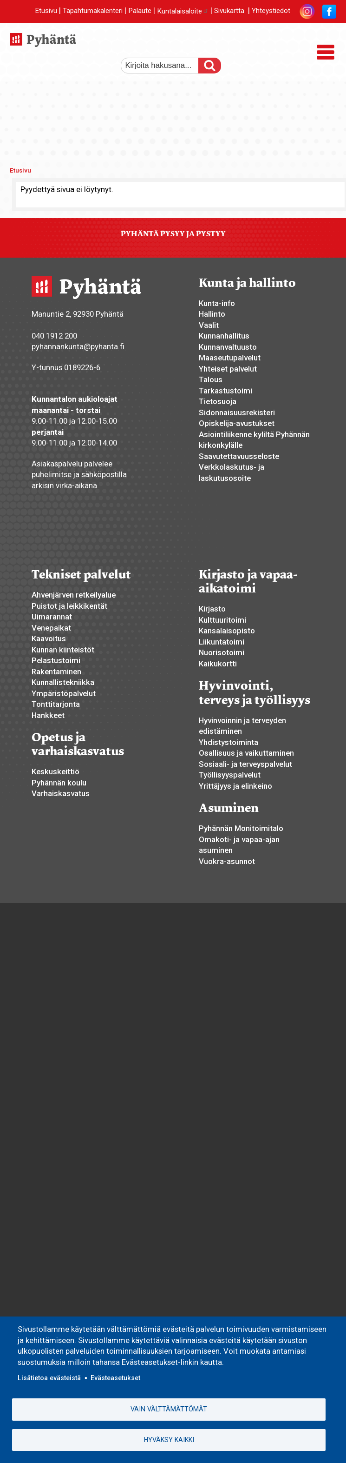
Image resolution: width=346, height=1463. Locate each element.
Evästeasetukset (115, 1377)
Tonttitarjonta (56, 704)
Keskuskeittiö (55, 771)
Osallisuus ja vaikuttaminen (246, 753)
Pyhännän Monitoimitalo (241, 828)
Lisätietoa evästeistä (49, 1377)
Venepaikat (51, 627)
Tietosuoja (217, 401)
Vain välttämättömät (169, 1409)
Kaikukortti (218, 663)
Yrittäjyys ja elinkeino (235, 786)
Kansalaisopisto (227, 630)
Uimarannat (52, 616)
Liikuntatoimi (221, 641)
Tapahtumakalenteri (93, 11)
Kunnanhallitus (224, 335)
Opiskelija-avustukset (236, 423)
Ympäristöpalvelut (64, 693)
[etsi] (165, 65)
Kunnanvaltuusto (228, 347)
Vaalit (209, 325)
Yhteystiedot (271, 11)
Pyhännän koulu (59, 782)
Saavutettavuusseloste (239, 456)
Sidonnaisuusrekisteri (237, 412)
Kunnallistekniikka (63, 682)
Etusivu (46, 11)
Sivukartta (229, 11)
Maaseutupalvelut (230, 357)
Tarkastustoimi (225, 390)
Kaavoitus (49, 638)
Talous (210, 379)
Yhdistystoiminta (228, 742)
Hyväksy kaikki (169, 1439)
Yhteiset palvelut (228, 368)
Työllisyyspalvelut (230, 774)
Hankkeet (48, 715)
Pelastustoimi (56, 660)
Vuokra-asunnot (227, 861)
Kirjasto (212, 608)
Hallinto (212, 314)
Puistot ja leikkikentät (69, 606)
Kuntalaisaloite (183, 11)
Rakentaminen (56, 671)
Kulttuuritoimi (222, 620)
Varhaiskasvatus (61, 793)
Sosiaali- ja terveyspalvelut (245, 764)
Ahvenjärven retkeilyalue (74, 594)
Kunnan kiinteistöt (63, 649)
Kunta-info (217, 303)
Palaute (139, 11)
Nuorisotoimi (221, 652)
